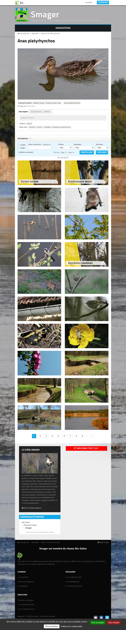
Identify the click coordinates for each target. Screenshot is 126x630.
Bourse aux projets (26, 600)
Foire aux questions (26, 582)
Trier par (56, 152)
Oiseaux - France (35, 127)
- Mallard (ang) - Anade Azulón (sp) (39, 103)
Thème (61, 144)
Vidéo (22, 148)
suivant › (92, 436)
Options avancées (26, 152)
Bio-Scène (26, 522)
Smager (45, 14)
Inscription (88, 2)
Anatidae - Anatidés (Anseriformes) (57, 127)
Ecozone (99, 144)
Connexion (103, 2)
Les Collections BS (74, 577)
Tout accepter (97, 622)
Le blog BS (23, 586)
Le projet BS (23, 577)
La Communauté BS (26, 605)
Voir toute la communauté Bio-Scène (40, 532)
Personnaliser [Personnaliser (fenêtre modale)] (51, 626)
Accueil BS (24, 34)
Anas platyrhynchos (50, 34)
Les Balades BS (73, 582)
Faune (29, 124)
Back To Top (104, 542)
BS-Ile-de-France (30, 525)
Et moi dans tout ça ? (86, 448)
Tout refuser (113, 622)
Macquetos (31, 106)
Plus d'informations (32, 508)
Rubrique (77, 144)
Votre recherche (34, 144)
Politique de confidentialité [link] (71, 626)
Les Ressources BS (74, 586)
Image (22, 145)
